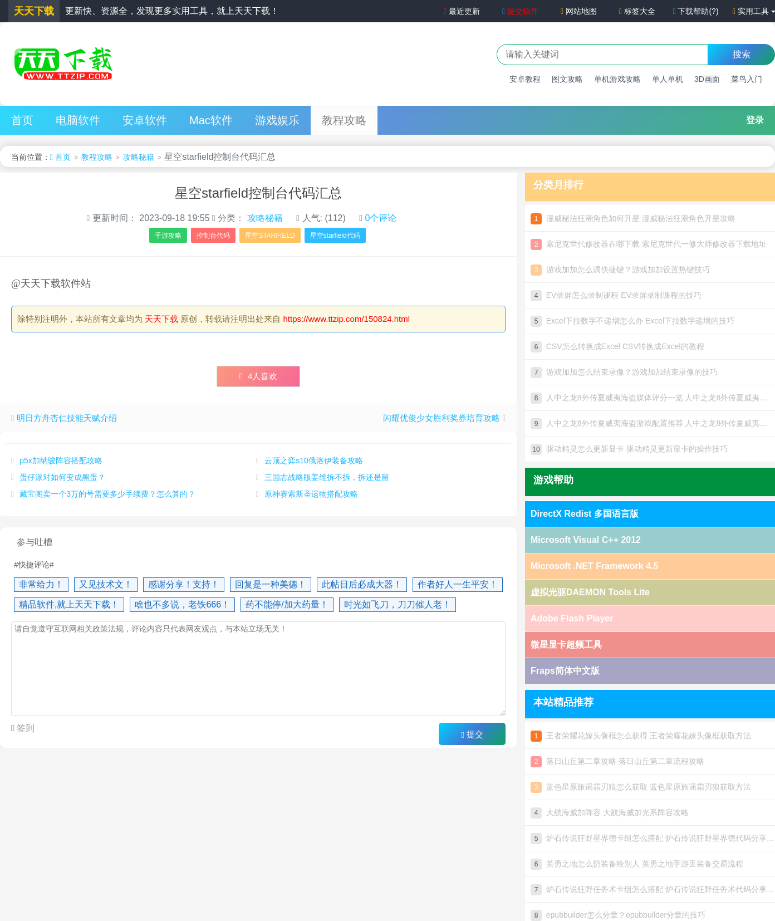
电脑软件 (78, 120)
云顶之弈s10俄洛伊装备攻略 (313, 460)
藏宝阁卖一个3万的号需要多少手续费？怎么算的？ (107, 493)
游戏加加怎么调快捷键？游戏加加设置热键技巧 (620, 269)
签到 (24, 728)
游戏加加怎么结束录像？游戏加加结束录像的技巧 (624, 372)
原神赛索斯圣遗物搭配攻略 (311, 493)
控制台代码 (213, 235)
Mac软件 (211, 120)
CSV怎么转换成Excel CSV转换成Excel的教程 (617, 346)
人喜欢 (258, 376)
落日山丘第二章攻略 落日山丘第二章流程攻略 (617, 761)
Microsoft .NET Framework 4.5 (594, 566)
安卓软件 (144, 120)
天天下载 (161, 319)
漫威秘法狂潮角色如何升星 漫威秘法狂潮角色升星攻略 (633, 218)
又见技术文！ (106, 584)
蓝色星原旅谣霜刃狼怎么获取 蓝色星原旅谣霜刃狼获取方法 (641, 786)
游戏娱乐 (277, 120)
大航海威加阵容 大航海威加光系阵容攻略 (610, 812)
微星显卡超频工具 (566, 644)
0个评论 (381, 218)
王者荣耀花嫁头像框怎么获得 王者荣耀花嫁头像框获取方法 (641, 735)
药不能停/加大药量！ (287, 604)
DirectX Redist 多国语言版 (585, 513)
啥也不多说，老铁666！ (182, 604)
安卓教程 (525, 79)
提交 (472, 734)
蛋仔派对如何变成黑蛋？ (62, 477)
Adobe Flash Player (572, 618)
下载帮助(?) (695, 11)
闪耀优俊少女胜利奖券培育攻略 (441, 418)
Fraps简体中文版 (565, 670)
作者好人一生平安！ (458, 584)
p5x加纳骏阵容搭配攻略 (60, 460)
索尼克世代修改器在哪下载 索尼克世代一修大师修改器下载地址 (649, 243)
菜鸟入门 (746, 79)
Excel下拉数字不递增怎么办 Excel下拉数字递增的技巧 (632, 320)
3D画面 (707, 79)
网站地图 (579, 11)
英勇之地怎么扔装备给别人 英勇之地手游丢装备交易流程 (637, 863)
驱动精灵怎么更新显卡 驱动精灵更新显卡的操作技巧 (629, 448)
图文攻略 (567, 79)
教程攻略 (344, 120)
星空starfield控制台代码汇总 (258, 192)
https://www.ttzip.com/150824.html (346, 319)
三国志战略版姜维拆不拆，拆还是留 (326, 477)
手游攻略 (168, 235)
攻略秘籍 (138, 157)
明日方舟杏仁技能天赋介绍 (67, 418)
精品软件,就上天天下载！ (69, 604)
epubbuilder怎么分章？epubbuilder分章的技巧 (618, 914)
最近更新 (460, 11)
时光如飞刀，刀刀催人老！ (397, 604)
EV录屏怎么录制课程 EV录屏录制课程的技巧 (616, 295)
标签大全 (637, 11)
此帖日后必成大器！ (362, 584)
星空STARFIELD (270, 235)
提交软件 (520, 11)
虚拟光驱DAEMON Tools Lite (590, 592)
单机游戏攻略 (617, 79)
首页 (22, 120)
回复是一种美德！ (270, 584)
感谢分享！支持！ (183, 584)
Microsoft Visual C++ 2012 (586, 540)
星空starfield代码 (335, 235)
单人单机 (667, 79)
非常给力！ (41, 584)
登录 (755, 120)
